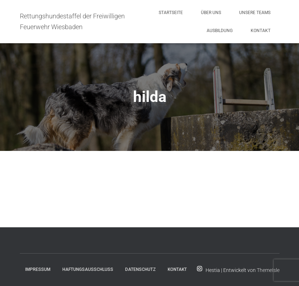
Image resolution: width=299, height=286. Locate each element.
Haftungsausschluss (87, 269)
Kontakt (261, 30)
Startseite (171, 12)
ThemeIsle (268, 270)
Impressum (37, 269)
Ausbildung (220, 30)
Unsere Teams (255, 12)
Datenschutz (140, 269)
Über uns (211, 12)
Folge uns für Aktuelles (199, 269)
